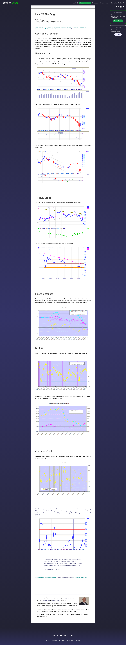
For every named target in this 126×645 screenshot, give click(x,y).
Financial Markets (44, 294)
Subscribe (114, 3)
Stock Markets (42, 53)
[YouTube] (61, 636)
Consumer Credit (43, 451)
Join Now (118, 34)
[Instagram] (68, 636)
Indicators (101, 3)
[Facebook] (65, 636)
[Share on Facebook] (116, 6)
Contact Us (54, 640)
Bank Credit (41, 348)
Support (108, 3)
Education (95, 3)
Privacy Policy (62, 640)
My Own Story (57, 569)
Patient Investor (56, 600)
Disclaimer (77, 640)
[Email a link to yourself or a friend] (123, 6)
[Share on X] (118, 6)
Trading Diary (46, 600)
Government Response (47, 33)
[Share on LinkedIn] (121, 6)
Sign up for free (84, 3)
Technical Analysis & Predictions (65, 577)
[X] (57, 636)
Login (74, 3)
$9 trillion (79, 42)
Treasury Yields (43, 198)
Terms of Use (70, 29)
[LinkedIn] (54, 636)
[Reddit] (72, 636)
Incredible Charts (66, 598)
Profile (120, 3)
